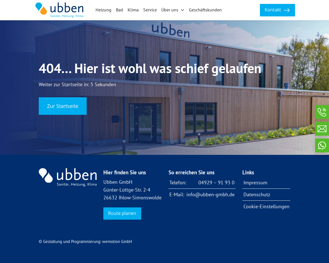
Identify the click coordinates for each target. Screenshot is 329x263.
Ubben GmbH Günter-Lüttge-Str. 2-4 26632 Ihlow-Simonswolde (132, 190)
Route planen (122, 213)
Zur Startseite (62, 106)
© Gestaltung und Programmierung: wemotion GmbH (85, 241)
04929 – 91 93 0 (216, 182)
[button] (173, 10)
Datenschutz (256, 194)
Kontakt (277, 10)
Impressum (255, 182)
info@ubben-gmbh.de (210, 194)
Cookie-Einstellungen (266, 206)
